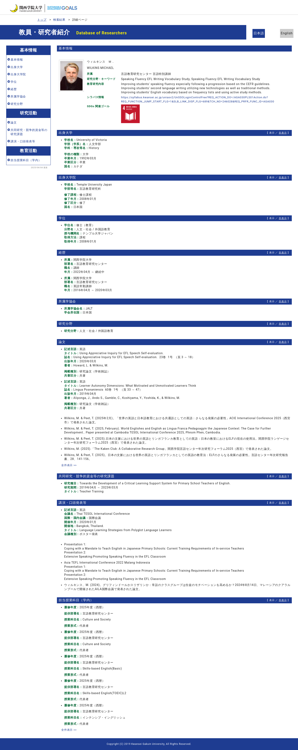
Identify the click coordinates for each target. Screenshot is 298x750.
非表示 (283, 132)
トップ (42, 19)
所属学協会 (18, 96)
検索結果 (59, 19)
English (284, 33)
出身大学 (17, 67)
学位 (14, 81)
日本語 (261, 33)
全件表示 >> (69, 465)
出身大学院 (18, 74)
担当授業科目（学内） (26, 160)
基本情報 (17, 59)
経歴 (14, 89)
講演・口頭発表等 (23, 141)
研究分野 (17, 104)
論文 (14, 122)
